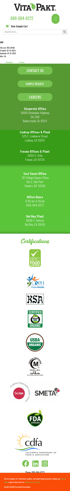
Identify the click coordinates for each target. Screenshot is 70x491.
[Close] (67, 475)
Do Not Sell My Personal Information (17, 486)
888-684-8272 (22, 18)
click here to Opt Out (32, 482)
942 (1, 42)
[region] (35, 482)
